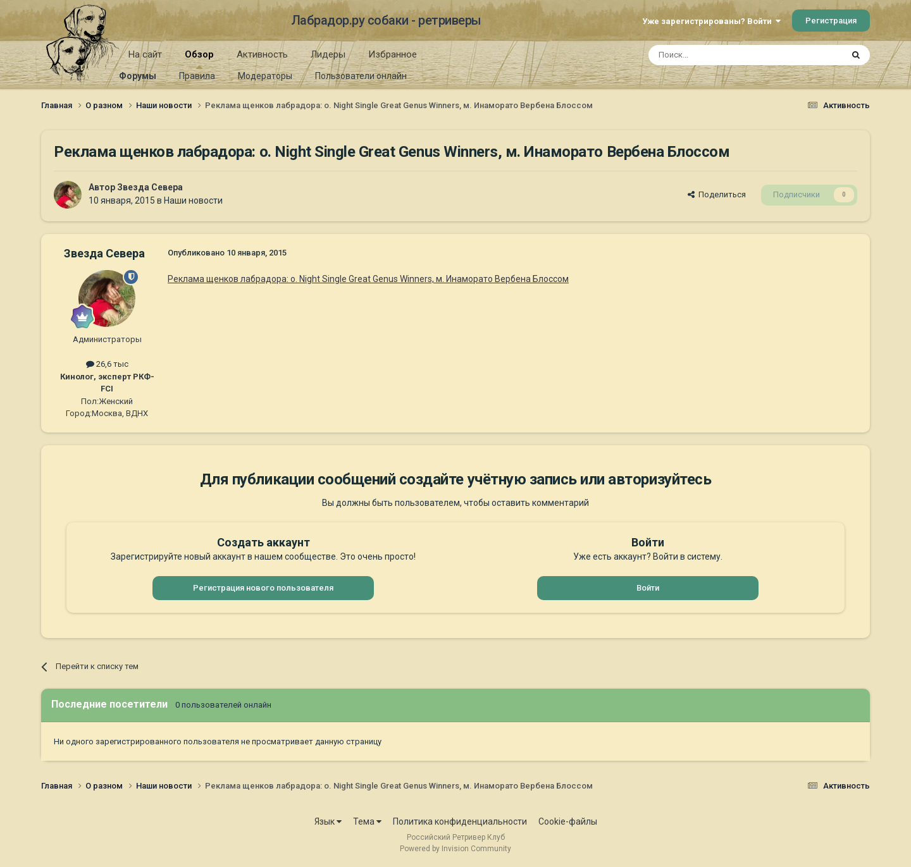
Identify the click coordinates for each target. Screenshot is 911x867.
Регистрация (831, 20)
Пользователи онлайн (361, 76)
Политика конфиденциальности (460, 821)
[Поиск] (716, 55)
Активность (262, 54)
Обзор (199, 59)
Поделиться (717, 194)
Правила (197, 76)
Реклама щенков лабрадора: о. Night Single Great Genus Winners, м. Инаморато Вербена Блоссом (368, 279)
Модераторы (265, 76)
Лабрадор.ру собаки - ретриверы (386, 20)
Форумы (137, 76)
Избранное (392, 54)
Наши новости (193, 200)
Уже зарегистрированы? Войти (711, 21)
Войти (647, 588)
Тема (367, 821)
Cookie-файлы (567, 821)
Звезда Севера (150, 187)
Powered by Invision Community (455, 848)
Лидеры (328, 54)
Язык (328, 821)
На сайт (145, 54)
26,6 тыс (107, 364)
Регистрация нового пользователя (263, 588)
